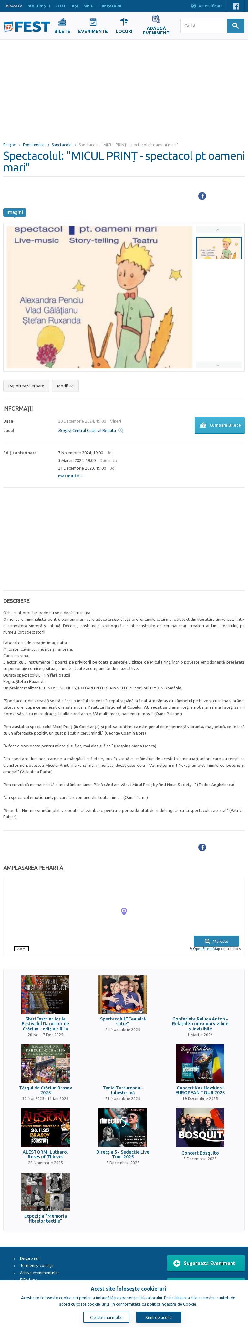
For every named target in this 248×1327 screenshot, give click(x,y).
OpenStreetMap (206, 949)
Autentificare (207, 6)
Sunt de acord (158, 1317)
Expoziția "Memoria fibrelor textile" (45, 1219)
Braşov (9, 145)
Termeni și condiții (36, 1266)
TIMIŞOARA (110, 6)
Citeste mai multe (106, 1317)
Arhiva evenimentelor (39, 1273)
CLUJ (60, 6)
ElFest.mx (28, 1280)
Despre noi (30, 1258)
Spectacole (62, 145)
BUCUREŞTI (38, 6)
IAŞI (74, 6)
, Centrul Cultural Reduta (87, 430)
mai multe (70, 475)
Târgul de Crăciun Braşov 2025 (45, 1090)
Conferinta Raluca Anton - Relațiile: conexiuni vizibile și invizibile (200, 1024)
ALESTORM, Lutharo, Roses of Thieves (45, 1154)
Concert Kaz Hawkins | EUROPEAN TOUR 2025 (200, 1090)
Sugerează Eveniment (204, 1263)
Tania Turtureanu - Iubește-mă (123, 1090)
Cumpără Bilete (220, 425)
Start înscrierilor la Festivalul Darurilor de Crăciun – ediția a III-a (45, 1024)
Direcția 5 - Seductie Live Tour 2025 (122, 1154)
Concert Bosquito (200, 1153)
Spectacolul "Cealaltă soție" (123, 1021)
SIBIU (88, 6)
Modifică (65, 386)
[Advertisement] (124, 88)
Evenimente (34, 145)
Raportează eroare (26, 386)
